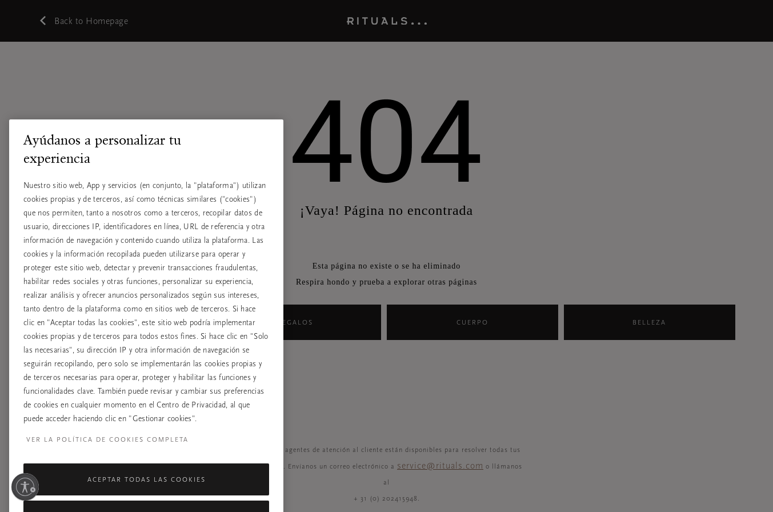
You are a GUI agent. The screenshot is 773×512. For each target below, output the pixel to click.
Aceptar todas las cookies (146, 494)
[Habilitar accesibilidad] (25, 487)
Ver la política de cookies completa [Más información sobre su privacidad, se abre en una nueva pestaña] (107, 454)
